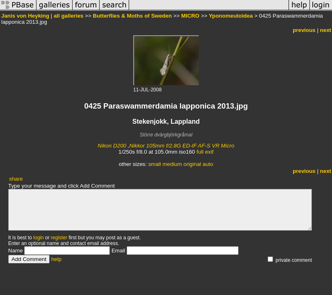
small (154, 164)
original (192, 164)
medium (172, 164)
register (59, 238)
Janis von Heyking (25, 16)
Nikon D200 (112, 146)
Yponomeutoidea (230, 16)
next (325, 30)
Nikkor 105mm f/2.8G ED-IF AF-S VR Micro (181, 146)
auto (207, 164)
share (16, 179)
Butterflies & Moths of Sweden (132, 16)
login (38, 238)
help (56, 259)
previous (304, 30)
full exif (204, 152)
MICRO (190, 16)
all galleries (69, 16)
